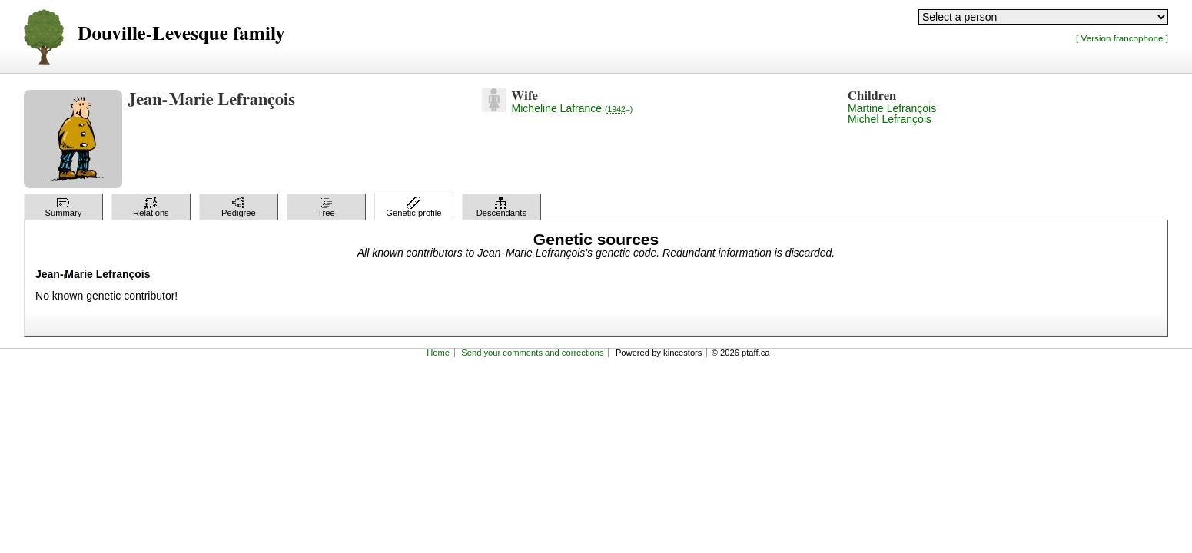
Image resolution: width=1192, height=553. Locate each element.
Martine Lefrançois (892, 108)
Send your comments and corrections (532, 352)
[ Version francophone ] (1122, 38)
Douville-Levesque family (181, 34)
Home (438, 352)
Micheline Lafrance (572, 108)
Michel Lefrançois (889, 119)
